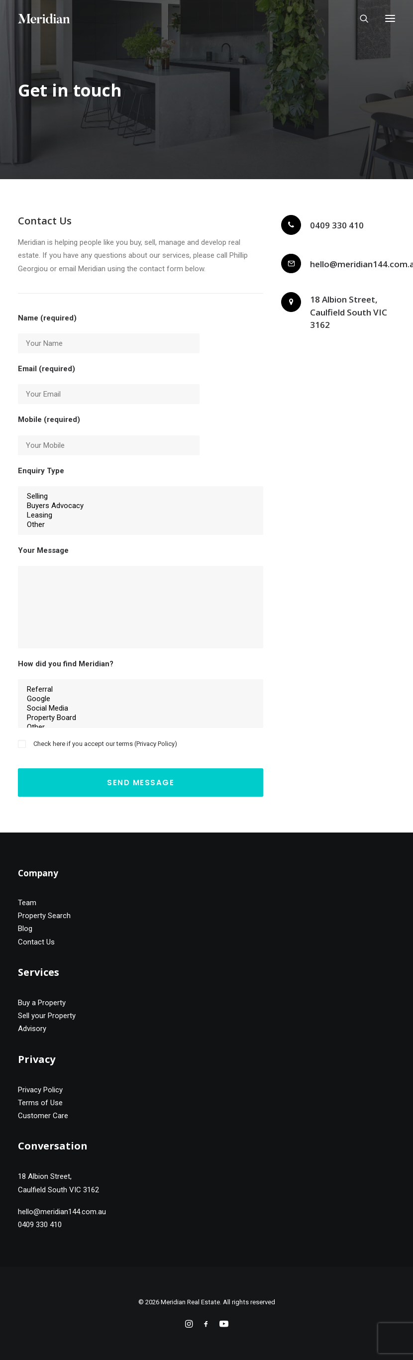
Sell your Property (47, 1015)
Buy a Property (42, 1002)
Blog (25, 928)
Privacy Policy (155, 743)
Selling (140, 496)
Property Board (140, 718)
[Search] (360, 18)
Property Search (44, 915)
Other (140, 524)
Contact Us (36, 942)
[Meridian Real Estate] (44, 18)
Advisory (32, 1028)
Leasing (140, 515)
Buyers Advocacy (140, 506)
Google (140, 699)
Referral (140, 689)
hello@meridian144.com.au (62, 1211)
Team (27, 902)
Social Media (140, 708)
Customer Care (43, 1115)
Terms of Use (40, 1102)
